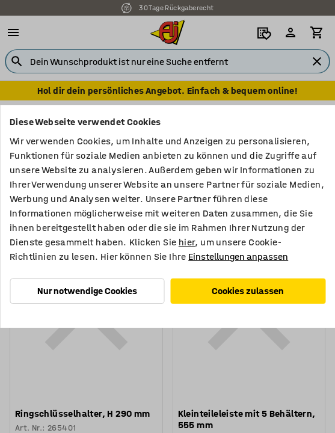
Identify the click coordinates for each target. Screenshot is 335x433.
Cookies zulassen (248, 290)
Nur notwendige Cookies (87, 290)
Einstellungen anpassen (238, 256)
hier (187, 242)
